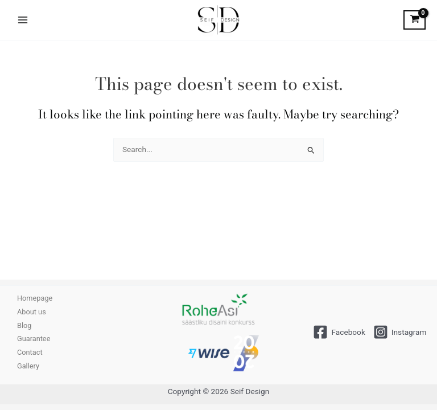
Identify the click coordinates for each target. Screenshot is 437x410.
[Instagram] (400, 332)
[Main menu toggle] (22, 20)
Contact (30, 352)
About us (31, 312)
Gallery (28, 366)
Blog (24, 325)
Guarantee (33, 338)
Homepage (34, 298)
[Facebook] (338, 332)
